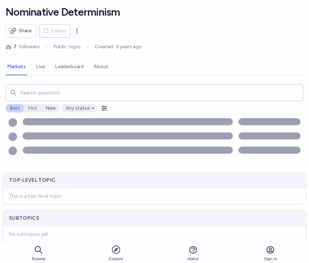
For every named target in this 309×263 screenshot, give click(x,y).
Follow (54, 31)
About (193, 253)
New (51, 108)
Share (21, 31)
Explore (116, 253)
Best (15, 108)
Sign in (270, 253)
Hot (32, 108)
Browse (38, 253)
